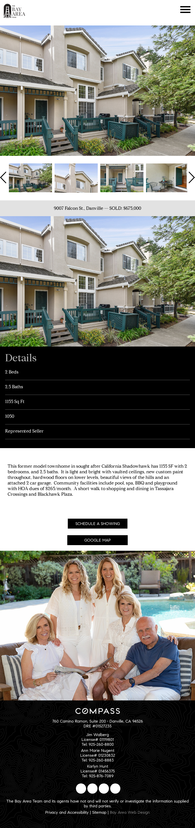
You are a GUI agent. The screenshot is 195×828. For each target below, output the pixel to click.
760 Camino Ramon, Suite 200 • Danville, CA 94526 (97, 721)
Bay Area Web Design (130, 812)
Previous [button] (4, 177)
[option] (30, 177)
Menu (185, 9)
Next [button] (191, 177)
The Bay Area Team (14, 11)
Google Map (97, 540)
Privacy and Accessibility (67, 812)
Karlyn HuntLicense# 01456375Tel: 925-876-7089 (97, 771)
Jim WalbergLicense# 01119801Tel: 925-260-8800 (98, 739)
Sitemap (99, 812)
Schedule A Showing (97, 523)
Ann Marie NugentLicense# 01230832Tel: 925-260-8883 (97, 755)
